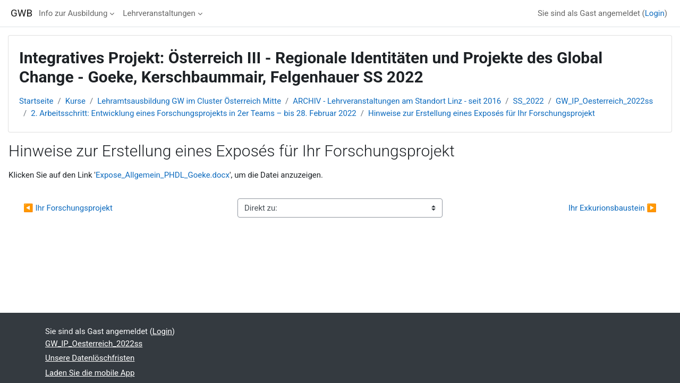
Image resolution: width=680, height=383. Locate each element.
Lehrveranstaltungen (159, 13)
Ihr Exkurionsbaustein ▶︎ (612, 208)
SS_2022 (528, 101)
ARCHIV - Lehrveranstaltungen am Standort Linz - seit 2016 (397, 101)
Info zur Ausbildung (73, 13)
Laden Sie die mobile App (89, 373)
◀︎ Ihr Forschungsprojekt (68, 208)
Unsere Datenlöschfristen (89, 358)
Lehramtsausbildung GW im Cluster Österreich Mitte (189, 101)
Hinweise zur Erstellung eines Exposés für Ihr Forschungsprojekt (481, 113)
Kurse (75, 101)
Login (655, 13)
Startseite (36, 101)
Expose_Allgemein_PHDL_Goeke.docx (163, 175)
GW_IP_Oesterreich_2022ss (604, 101)
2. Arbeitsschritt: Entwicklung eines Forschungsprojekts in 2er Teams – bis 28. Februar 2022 (193, 113)
